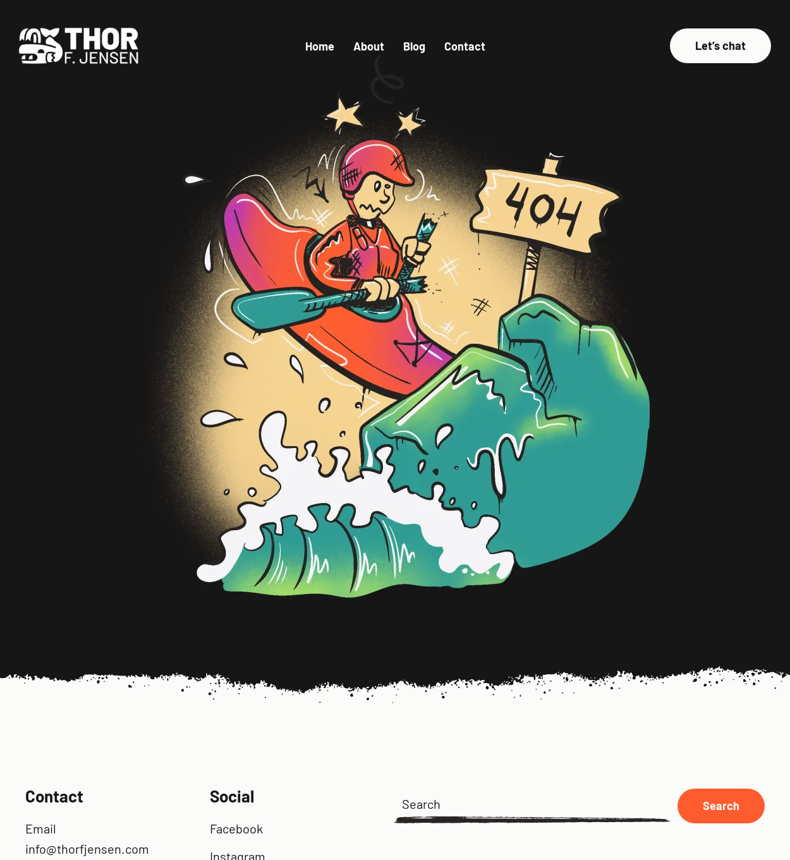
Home (319, 46)
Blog (414, 46)
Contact (464, 46)
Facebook (236, 828)
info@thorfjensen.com (87, 848)
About (368, 46)
